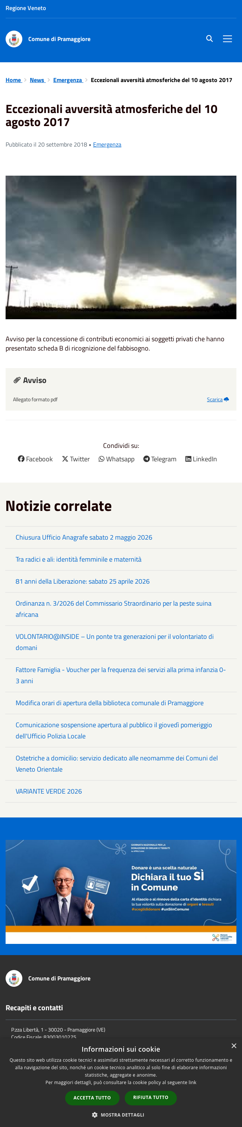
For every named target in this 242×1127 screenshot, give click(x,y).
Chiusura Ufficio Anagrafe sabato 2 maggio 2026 (84, 537)
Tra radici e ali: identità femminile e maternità (78, 559)
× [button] (233, 1046)
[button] (121, 1114)
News (38, 79)
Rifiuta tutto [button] (151, 1097)
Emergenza (68, 79)
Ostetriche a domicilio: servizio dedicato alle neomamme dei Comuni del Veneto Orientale (117, 763)
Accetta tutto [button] (92, 1098)
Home (14, 79)
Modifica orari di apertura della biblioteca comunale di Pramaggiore (110, 703)
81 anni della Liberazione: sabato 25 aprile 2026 (83, 581)
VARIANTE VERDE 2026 (49, 791)
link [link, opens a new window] (193, 1082)
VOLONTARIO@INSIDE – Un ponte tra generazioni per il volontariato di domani (115, 642)
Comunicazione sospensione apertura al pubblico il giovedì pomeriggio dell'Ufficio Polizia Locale (114, 730)
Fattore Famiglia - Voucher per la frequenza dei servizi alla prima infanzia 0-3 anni (121, 675)
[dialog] (121, 1082)
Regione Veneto (26, 7)
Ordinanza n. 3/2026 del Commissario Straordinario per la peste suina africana (113, 608)
